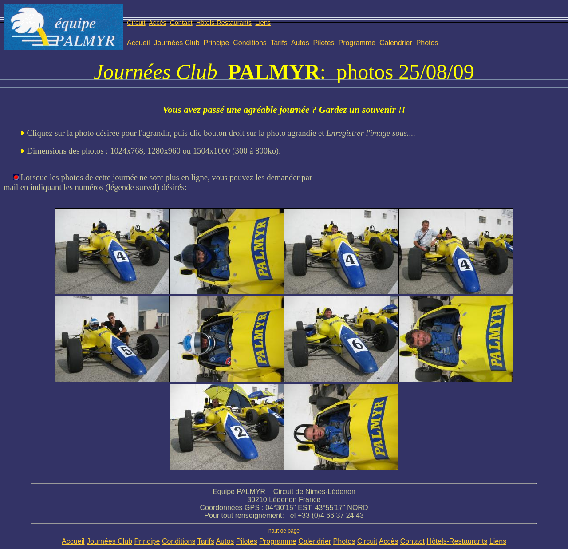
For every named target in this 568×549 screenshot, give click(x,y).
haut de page (284, 531)
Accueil (138, 43)
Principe (216, 43)
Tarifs (278, 43)
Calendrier (395, 43)
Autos (300, 43)
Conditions (250, 43)
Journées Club (176, 43)
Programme (356, 43)
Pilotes (324, 43)
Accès (157, 22)
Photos (427, 43)
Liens (263, 22)
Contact (181, 22)
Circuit (136, 22)
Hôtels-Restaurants (224, 22)
